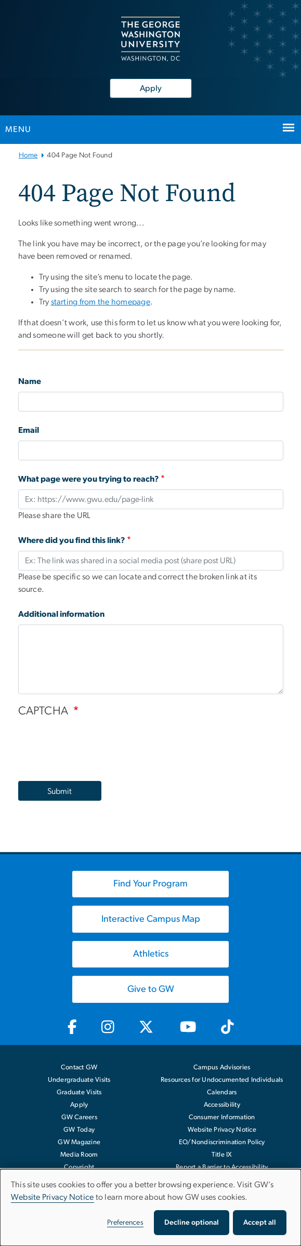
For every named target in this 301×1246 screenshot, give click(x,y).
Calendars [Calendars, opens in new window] (222, 1092)
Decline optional (191, 1222)
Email (28, 430)
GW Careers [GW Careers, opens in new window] (79, 1117)
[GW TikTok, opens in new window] (227, 1027)
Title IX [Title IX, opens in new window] (222, 1154)
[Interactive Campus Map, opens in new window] (150, 919)
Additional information (61, 614)
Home (28, 155)
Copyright (79, 1167)
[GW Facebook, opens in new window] (72, 1027)
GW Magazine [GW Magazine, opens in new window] (79, 1142)
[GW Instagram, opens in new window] (108, 1027)
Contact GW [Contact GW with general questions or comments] (79, 1067)
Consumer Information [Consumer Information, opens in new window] (222, 1117)
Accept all (259, 1222)
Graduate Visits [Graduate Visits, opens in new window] (79, 1092)
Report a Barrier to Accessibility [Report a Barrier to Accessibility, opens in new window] (222, 1167)
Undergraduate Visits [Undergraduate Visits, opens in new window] (79, 1080)
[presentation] (97, 744)
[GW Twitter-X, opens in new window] (147, 1027)
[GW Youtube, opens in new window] (188, 1027)
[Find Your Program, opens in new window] (150, 884)
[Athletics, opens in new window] (150, 954)
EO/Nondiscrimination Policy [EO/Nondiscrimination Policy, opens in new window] (222, 1142)
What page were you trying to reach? (88, 479)
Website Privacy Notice (222, 1129)
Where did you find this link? (71, 540)
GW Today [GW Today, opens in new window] (79, 1129)
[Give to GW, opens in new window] (150, 989)
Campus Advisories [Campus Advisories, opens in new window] (221, 1067)
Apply (151, 88)
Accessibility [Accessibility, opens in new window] (222, 1105)
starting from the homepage (101, 302)
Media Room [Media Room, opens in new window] (79, 1154)
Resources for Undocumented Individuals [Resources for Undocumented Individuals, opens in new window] (222, 1080)
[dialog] (150, 1207)
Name (29, 381)
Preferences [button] (125, 1222)
